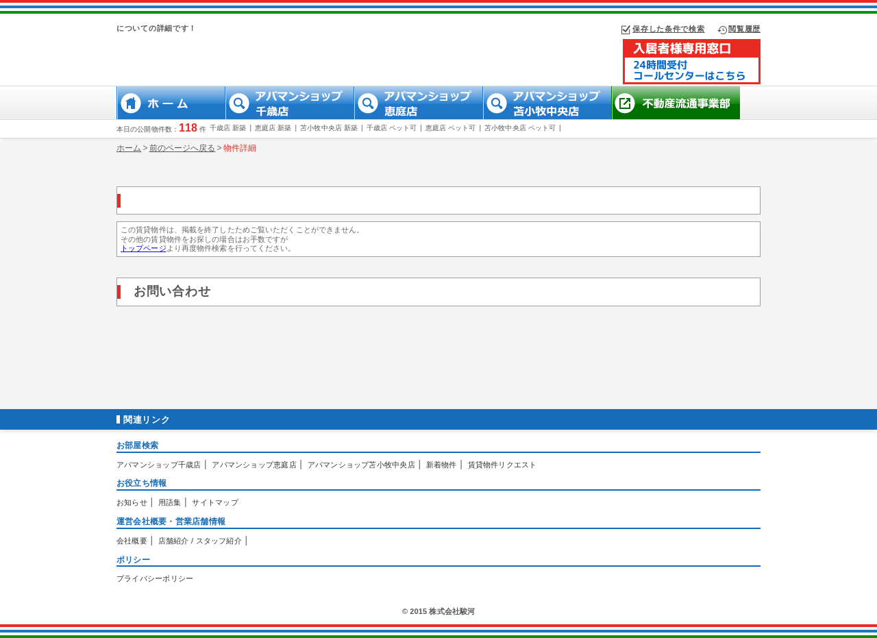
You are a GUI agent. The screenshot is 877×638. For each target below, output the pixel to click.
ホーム (128, 148)
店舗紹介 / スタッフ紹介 (200, 541)
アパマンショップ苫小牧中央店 (361, 465)
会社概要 (131, 541)
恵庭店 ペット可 (450, 128)
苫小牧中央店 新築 (329, 128)
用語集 (170, 502)
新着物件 (441, 465)
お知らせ (131, 502)
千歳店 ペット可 (392, 128)
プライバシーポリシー (154, 578)
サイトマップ (215, 502)
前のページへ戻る (182, 148)
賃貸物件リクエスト (502, 465)
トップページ (143, 248)
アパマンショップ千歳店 (158, 465)
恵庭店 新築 (273, 128)
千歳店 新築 (228, 128)
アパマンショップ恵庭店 (254, 465)
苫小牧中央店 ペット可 (520, 128)
